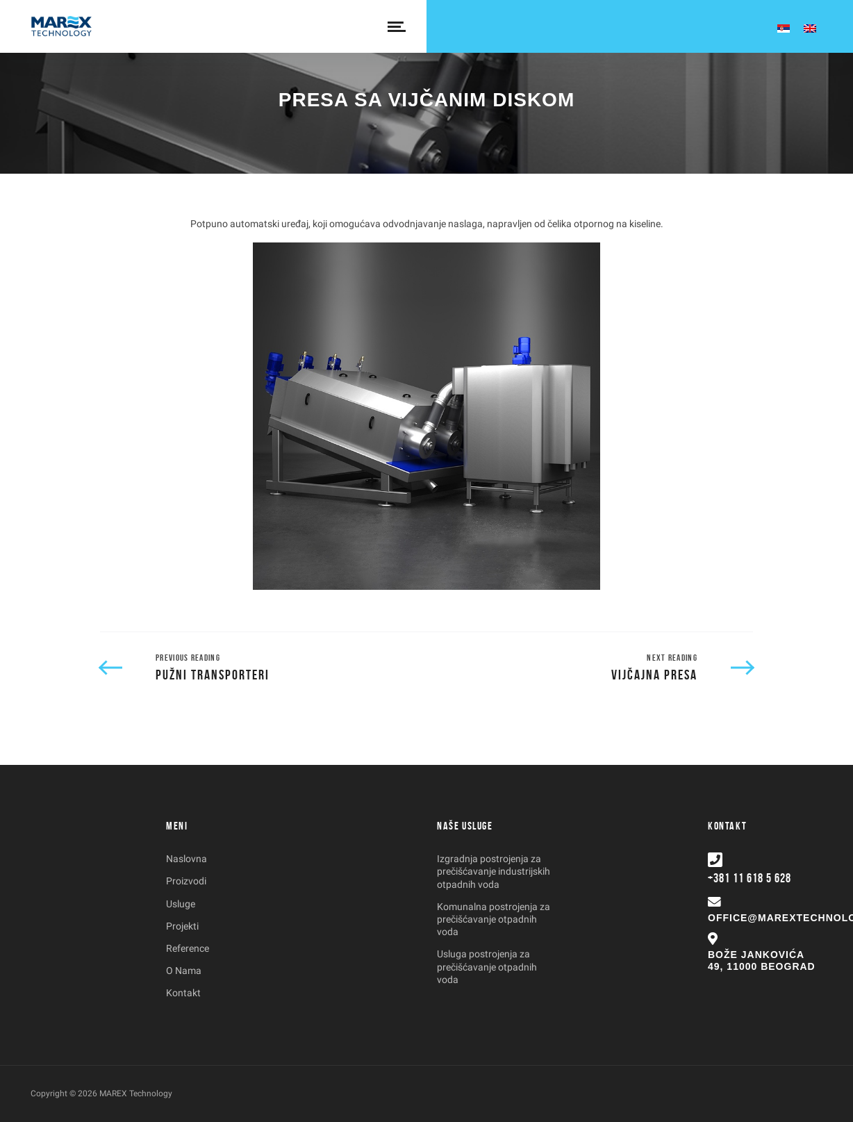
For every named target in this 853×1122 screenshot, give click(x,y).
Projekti (182, 926)
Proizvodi (186, 880)
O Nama (183, 970)
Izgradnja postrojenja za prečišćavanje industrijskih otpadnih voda (493, 871)
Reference (187, 948)
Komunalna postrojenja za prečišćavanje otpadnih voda (493, 919)
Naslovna (186, 858)
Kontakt (183, 992)
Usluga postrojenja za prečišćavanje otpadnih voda (487, 966)
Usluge (180, 903)
